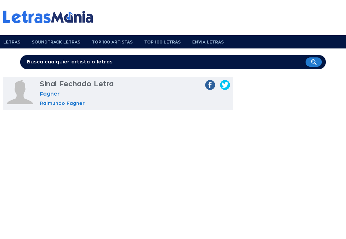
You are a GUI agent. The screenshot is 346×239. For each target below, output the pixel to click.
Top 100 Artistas (112, 42)
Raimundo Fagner (62, 103)
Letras (11, 42)
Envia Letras (208, 42)
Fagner (50, 94)
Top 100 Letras (162, 42)
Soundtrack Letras (56, 42)
